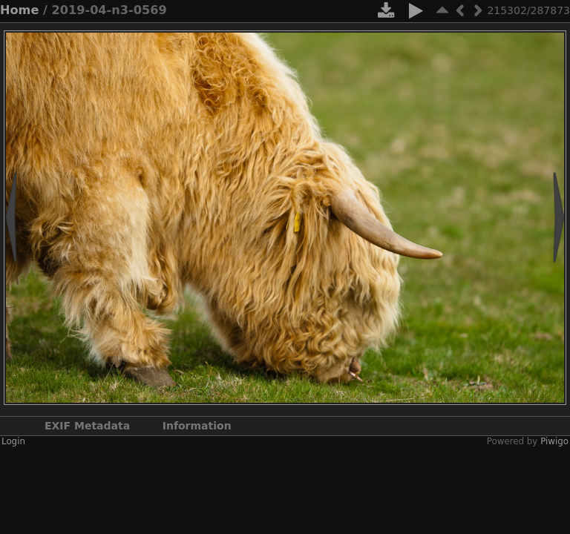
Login (13, 441)
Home (19, 10)
